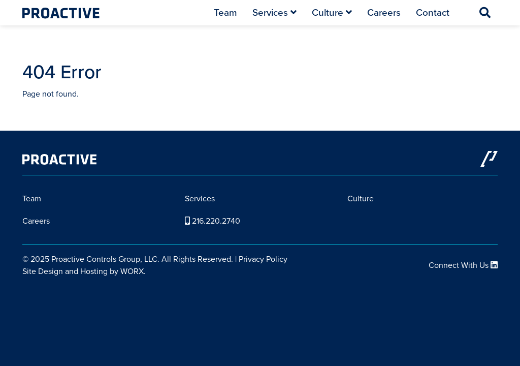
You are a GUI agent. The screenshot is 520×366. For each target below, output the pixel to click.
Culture (332, 12)
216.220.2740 (212, 221)
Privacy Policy (263, 259)
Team (225, 12)
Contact (432, 12)
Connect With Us (463, 265)
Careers (384, 12)
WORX (132, 271)
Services (274, 12)
